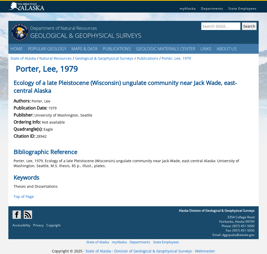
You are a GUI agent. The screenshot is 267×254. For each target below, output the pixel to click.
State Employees (242, 8)
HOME (16, 49)
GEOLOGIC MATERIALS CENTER (165, 49)
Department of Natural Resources (63, 28)
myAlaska (188, 8)
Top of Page (24, 196)
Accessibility (21, 225)
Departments (212, 8)
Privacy (38, 225)
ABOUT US (227, 49)
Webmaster (205, 251)
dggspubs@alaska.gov (238, 235)
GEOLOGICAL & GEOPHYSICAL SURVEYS (85, 35)
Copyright (53, 225)
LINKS (206, 49)
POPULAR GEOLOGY (47, 49)
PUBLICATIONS (117, 49)
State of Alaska (97, 242)
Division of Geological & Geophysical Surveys (153, 251)
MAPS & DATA (84, 49)
